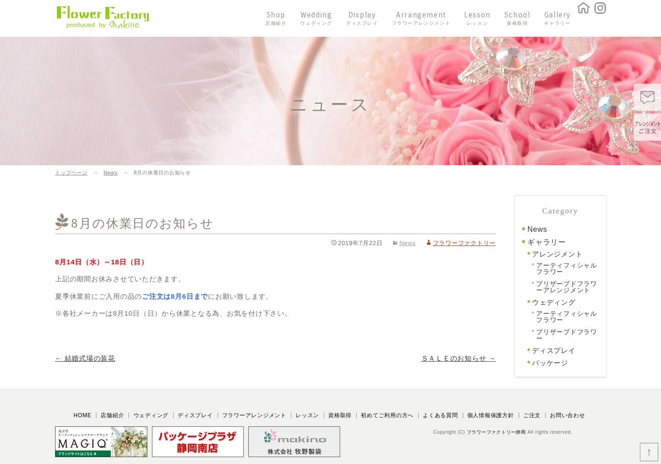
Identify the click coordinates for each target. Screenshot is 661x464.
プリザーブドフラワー (566, 335)
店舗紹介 (112, 415)
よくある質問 (440, 415)
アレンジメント (557, 254)
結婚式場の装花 (85, 358)
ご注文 (532, 415)
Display (362, 18)
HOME (82, 415)
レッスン (307, 415)
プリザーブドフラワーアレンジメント (566, 287)
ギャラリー (546, 242)
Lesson (477, 18)
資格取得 (340, 415)
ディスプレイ (554, 350)
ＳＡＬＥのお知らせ (458, 358)
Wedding (316, 18)
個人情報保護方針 (490, 415)
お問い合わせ (567, 415)
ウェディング (554, 302)
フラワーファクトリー (464, 243)
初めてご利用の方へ (387, 415)
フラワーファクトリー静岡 (496, 432)
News (407, 243)
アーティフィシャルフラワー (566, 268)
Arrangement (421, 18)
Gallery (557, 18)
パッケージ (550, 363)
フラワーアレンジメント (254, 415)
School (517, 18)
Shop (275, 18)
